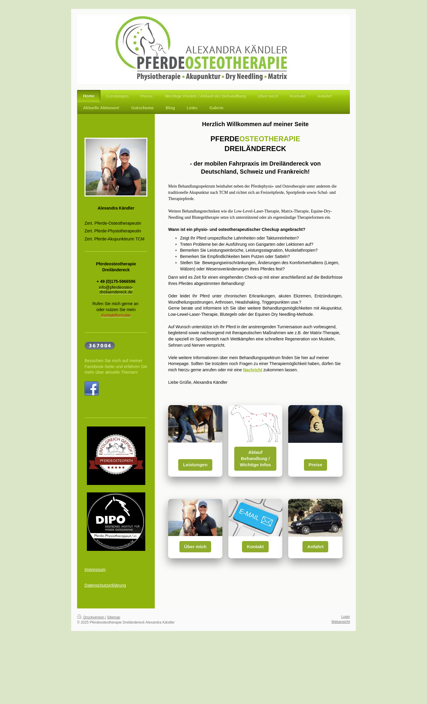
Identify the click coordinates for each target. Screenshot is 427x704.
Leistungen (195, 464)
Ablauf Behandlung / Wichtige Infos (255, 458)
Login (345, 617)
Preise (315, 464)
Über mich (195, 546)
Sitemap (113, 617)
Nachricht (252, 369)
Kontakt (255, 546)
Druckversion (91, 617)
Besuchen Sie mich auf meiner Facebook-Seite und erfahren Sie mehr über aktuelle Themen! (116, 366)
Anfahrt (315, 546)
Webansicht (341, 622)
